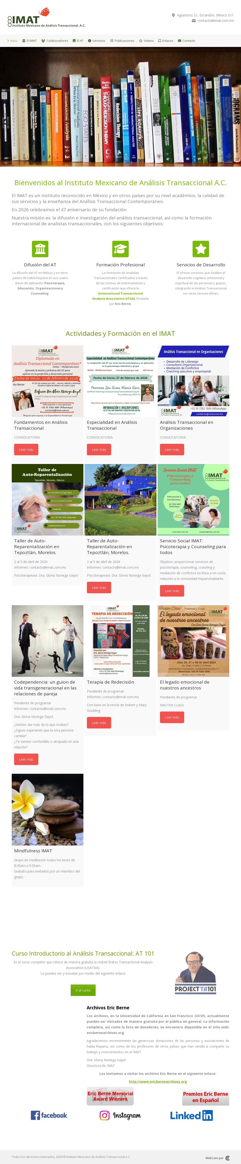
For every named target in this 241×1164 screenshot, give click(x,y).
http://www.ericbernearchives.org (158, 1081)
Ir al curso (83, 990)
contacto (201, 21)
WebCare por (217, 1158)
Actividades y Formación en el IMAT (120, 333)
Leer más (26, 449)
